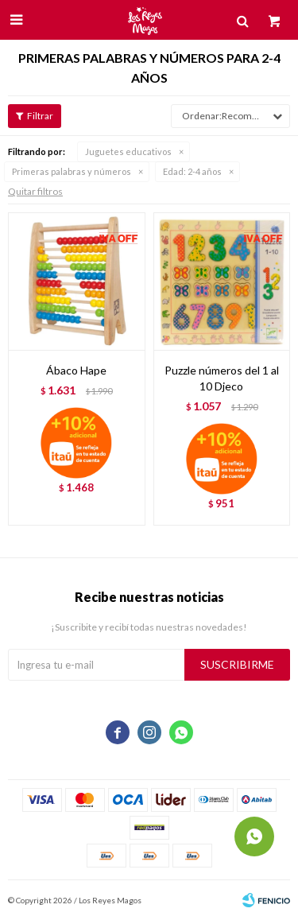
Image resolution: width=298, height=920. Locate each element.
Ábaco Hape (76, 370)
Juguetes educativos (128, 151)
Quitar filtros (35, 191)
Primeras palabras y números (71, 171)
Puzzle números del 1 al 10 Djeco (221, 378)
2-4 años (192, 171)
